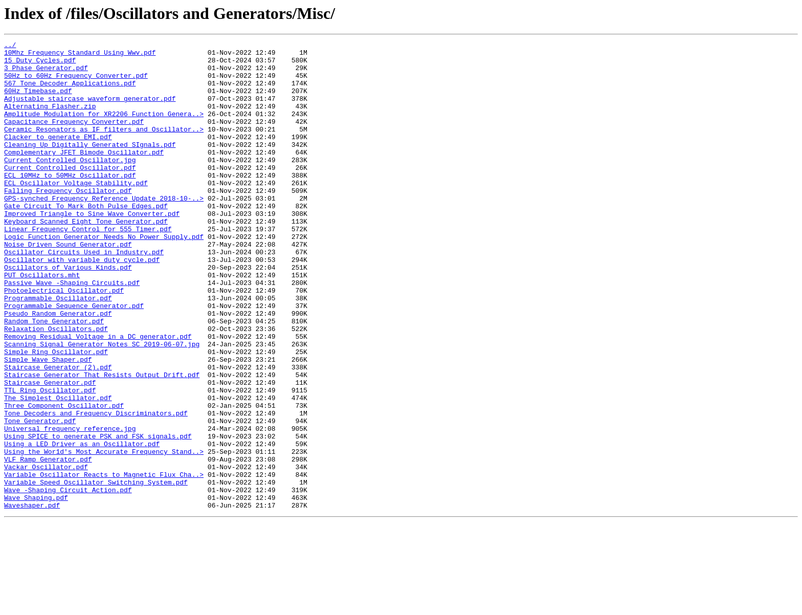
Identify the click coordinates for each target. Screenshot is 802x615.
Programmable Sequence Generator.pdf (74, 359)
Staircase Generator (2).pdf (58, 432)
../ (10, 46)
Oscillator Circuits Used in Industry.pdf (84, 294)
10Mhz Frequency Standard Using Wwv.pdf (79, 55)
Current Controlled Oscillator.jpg (70, 184)
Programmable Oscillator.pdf (58, 350)
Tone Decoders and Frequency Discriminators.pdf (96, 488)
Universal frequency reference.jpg (70, 506)
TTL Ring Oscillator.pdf (50, 460)
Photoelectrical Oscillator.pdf (64, 340)
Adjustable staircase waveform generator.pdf (89, 110)
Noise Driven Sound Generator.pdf (68, 285)
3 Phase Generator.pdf (46, 73)
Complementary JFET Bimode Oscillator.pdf (84, 175)
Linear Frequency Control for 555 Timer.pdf (88, 267)
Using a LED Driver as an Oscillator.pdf (82, 525)
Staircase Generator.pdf (50, 451)
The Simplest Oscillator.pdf (58, 469)
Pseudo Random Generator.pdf (58, 368)
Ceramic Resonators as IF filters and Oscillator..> (104, 147)
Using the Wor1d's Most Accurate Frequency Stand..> (104, 534)
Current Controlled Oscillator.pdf (70, 193)
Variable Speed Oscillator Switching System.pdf (96, 571)
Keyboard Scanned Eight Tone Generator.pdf (86, 257)
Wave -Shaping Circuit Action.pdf (68, 580)
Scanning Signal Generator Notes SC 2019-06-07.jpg (101, 405)
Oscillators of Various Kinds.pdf (68, 313)
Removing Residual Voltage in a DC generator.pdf (98, 396)
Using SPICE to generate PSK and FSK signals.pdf (98, 515)
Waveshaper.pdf (32, 598)
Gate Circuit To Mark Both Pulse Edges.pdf (86, 239)
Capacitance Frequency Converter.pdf (74, 138)
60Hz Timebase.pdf (38, 101)
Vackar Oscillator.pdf (46, 552)
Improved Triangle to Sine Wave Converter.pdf (92, 248)
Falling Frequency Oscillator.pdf (68, 221)
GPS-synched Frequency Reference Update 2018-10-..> (104, 230)
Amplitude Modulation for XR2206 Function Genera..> (104, 129)
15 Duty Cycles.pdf (40, 64)
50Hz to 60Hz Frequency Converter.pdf (76, 82)
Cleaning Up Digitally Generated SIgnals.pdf (89, 165)
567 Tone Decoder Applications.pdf (70, 92)
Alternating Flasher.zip (50, 119)
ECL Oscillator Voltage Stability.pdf (76, 211)
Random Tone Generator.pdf (54, 377)
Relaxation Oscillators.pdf (56, 386)
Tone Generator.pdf (40, 497)
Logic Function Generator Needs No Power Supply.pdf (104, 276)
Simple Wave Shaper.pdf (48, 423)
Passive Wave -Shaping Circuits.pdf (72, 331)
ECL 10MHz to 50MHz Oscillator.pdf (70, 202)
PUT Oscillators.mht (42, 322)
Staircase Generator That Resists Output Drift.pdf (101, 442)
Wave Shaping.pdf (36, 589)
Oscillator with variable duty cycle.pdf (82, 304)
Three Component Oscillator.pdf (64, 479)
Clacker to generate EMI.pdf (58, 156)
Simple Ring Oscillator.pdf (56, 414)
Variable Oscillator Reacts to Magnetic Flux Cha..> (104, 561)
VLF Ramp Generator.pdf (48, 543)
